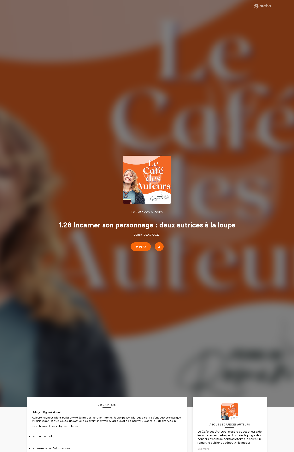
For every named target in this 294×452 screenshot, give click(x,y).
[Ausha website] (262, 6)
